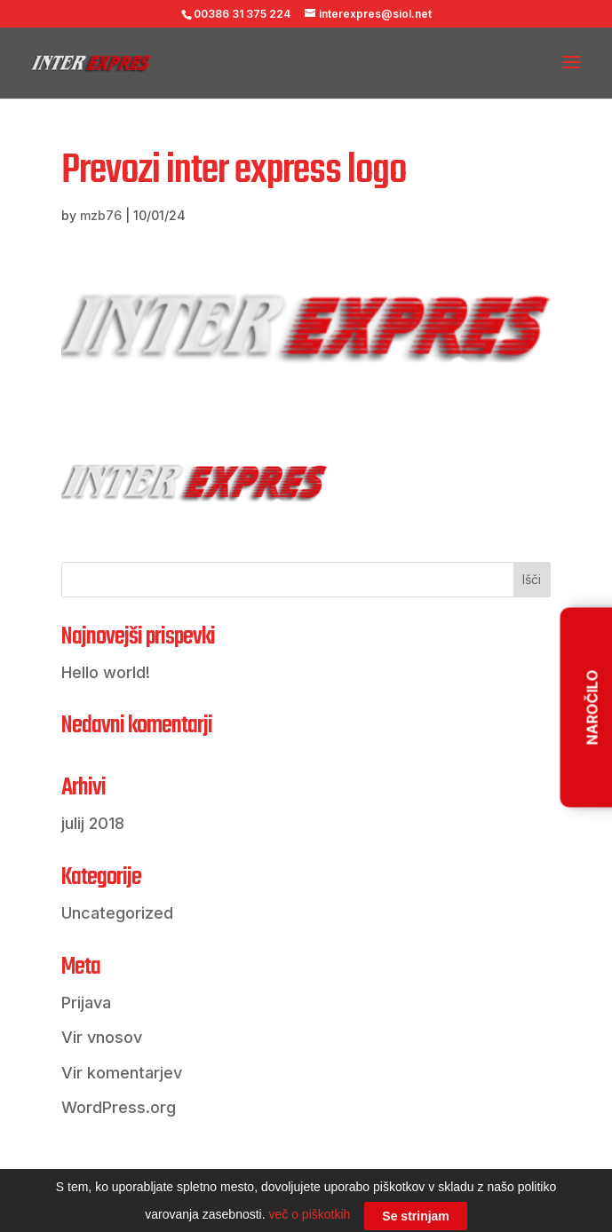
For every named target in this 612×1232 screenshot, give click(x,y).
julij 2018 (92, 823)
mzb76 (101, 215)
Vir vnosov (101, 1037)
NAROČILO (591, 707)
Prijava (86, 1002)
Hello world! (105, 672)
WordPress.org (118, 1107)
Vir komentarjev (121, 1072)
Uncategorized (117, 913)
